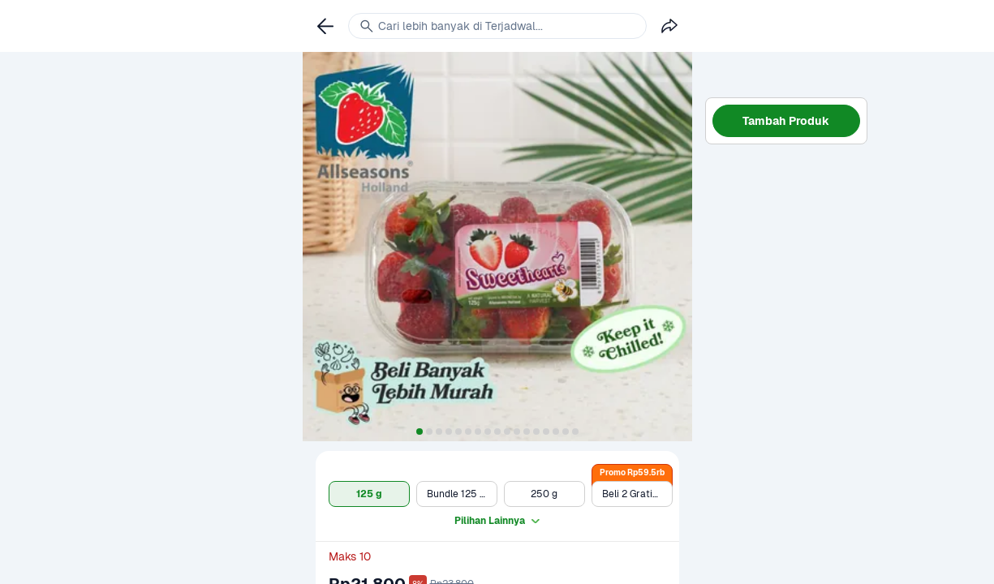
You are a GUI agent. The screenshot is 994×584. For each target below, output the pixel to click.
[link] (325, 26)
